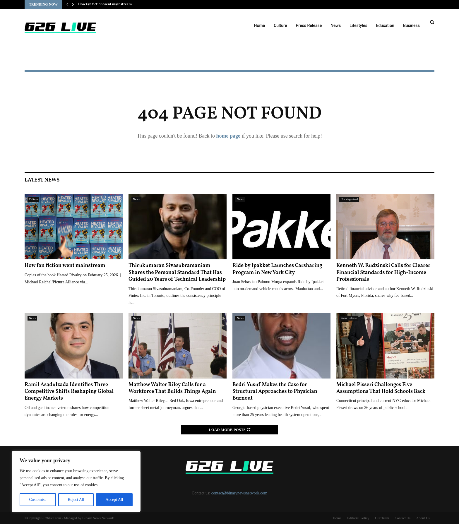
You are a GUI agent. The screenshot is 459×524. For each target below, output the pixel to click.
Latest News (42, 180)
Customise (37, 499)
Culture (280, 25)
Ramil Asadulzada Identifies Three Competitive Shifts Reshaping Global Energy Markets (69, 391)
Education (385, 25)
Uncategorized (349, 199)
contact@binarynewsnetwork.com (239, 493)
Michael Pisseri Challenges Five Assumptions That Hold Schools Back (380, 388)
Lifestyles (358, 25)
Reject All (76, 499)
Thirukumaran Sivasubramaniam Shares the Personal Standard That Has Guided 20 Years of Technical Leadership (177, 272)
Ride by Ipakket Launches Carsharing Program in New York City (277, 269)
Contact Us (402, 518)
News (335, 25)
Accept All (114, 499)
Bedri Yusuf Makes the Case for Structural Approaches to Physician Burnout (274, 391)
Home (259, 25)
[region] (76, 481)
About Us (423, 518)
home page (228, 136)
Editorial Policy (358, 518)
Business (411, 25)
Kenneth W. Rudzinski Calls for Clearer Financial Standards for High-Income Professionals (383, 272)
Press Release (309, 25)
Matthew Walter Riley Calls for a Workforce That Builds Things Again (172, 388)
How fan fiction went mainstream (105, 4)
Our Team (382, 518)
